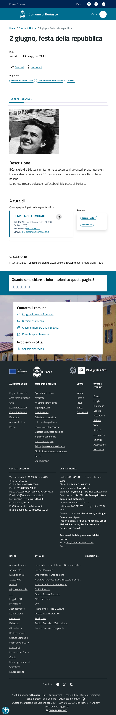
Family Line (40, 618)
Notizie (32, 28)
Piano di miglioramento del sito (18, 589)
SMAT (37, 604)
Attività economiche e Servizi (99, 435)
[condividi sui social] (17, 67)
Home (12, 28)
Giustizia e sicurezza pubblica (49, 432)
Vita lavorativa (42, 461)
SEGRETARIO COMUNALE (30, 216)
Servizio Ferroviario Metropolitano (51, 623)
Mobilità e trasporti (44, 441)
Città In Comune (72, 698)
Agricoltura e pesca (44, 393)
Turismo (38, 456)
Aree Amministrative (19, 398)
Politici (12, 427)
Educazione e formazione (47, 427)
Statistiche (14, 667)
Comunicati (82, 412)
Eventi (96, 396)
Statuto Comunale (18, 638)
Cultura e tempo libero (46, 422)
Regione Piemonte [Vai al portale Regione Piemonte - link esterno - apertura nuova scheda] (17, 4)
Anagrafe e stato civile (46, 402)
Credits (12, 657)
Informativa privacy (19, 642)
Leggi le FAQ (15, 599)
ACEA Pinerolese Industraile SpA (51, 584)
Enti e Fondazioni (18, 412)
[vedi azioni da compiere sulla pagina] (33, 67)
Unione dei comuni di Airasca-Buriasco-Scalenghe (59, 565)
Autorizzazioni (41, 412)
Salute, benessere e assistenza (50, 446)
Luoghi (96, 401)
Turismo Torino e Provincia (47, 594)
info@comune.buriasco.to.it (35, 232)
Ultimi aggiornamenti (19, 662)
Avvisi (79, 407)
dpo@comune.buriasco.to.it (79, 542)
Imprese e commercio (45, 436)
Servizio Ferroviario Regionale (49, 628)
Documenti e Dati (18, 407)
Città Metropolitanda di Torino (49, 575)
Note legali (14, 647)
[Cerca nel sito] (103, 14)
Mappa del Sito (16, 671)
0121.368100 (33, 228)
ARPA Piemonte (43, 599)
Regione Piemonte (44, 570)
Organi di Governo (18, 393)
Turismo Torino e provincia (47, 613)
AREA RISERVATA (56, 710)
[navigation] (6, 14)
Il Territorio (98, 406)
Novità (22, 28)
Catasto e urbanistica (45, 417)
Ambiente (39, 398)
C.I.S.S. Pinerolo (42, 589)
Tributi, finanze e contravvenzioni (51, 451)
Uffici (11, 402)
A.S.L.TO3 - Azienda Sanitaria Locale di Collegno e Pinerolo (64, 579)
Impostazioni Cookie (19, 652)
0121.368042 (20, 480)
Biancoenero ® (83, 703)
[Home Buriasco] (37, 14)
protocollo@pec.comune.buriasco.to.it (34, 491)
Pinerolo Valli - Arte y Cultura (49, 608)
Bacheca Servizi (17, 633)
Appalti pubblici (42, 407)
